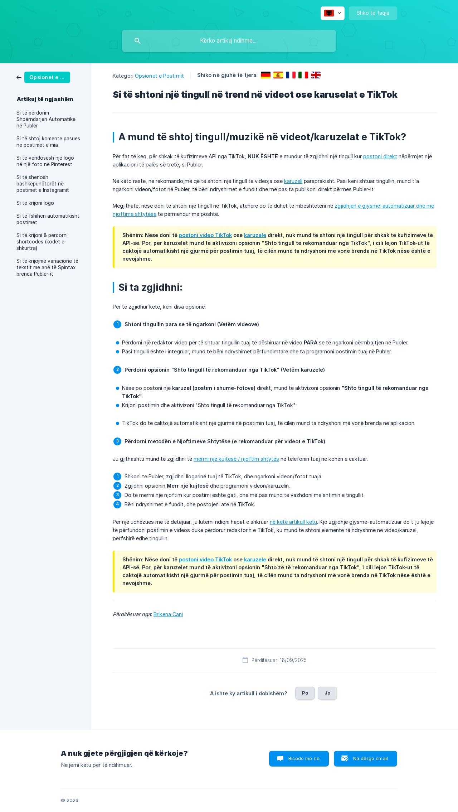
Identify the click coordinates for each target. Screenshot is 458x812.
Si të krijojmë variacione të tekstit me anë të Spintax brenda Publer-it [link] (47, 267)
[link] (43, 76)
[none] (333, 13)
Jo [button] (327, 693)
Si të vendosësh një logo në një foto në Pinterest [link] (45, 161)
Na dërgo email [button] (370, 758)
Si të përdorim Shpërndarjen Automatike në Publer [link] (45, 119)
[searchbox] (229, 41)
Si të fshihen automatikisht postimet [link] (47, 219)
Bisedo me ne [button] (304, 758)
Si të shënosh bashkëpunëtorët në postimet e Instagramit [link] (42, 183)
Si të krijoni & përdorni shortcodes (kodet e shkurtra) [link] (42, 241)
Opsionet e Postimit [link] (159, 76)
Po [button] (305, 693)
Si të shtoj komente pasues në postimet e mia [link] (48, 142)
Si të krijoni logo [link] (35, 203)
